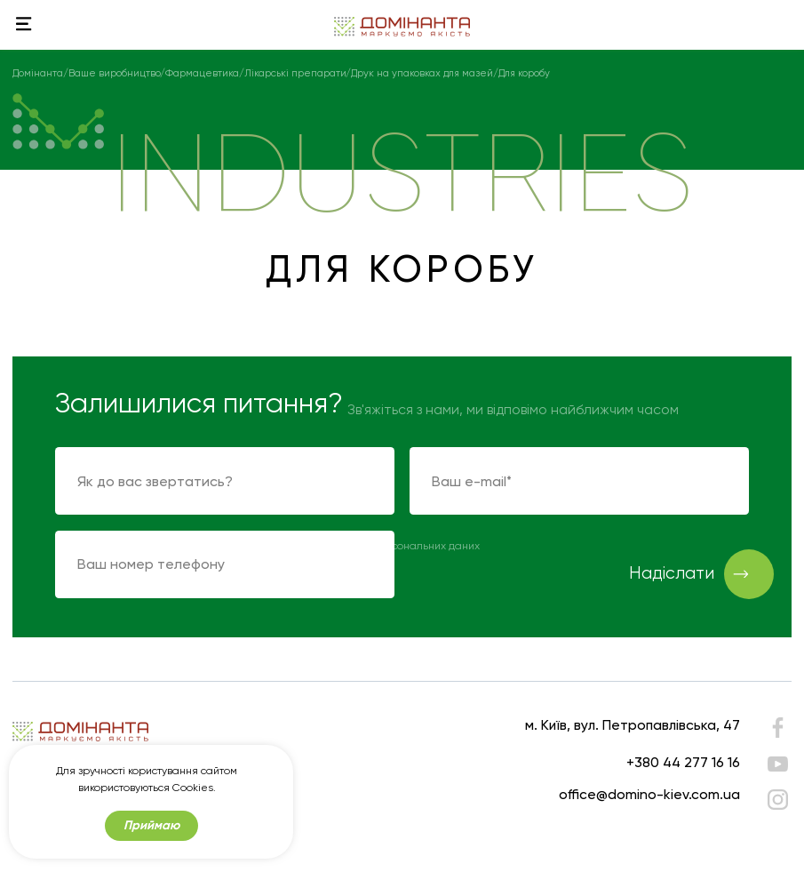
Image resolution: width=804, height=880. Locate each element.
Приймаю (151, 825)
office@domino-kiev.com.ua (649, 794)
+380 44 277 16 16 (683, 762)
